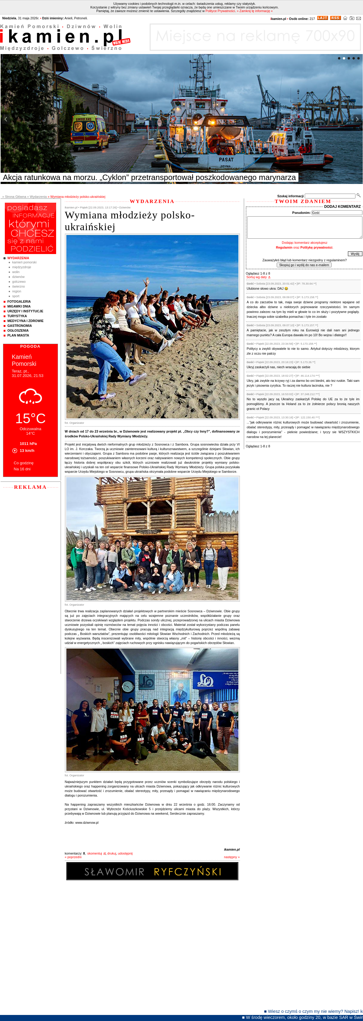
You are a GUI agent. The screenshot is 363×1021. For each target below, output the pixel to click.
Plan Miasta (18, 335)
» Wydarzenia (37, 196)
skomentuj (94, 853)
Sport (16, 296)
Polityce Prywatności (220, 11)
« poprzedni (73, 857)
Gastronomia (20, 325)
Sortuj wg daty (257, 277)
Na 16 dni (22, 469)
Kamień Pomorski (24, 262)
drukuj (111, 853)
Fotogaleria (19, 301)
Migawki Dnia (19, 306)
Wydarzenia (18, 258)
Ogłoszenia (18, 330)
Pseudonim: (301, 212)
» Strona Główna (14, 196)
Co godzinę (24, 463)
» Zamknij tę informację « (255, 11)
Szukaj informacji (290, 196)
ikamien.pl (232, 849)
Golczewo (19, 281)
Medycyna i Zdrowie (26, 321)
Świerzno (18, 286)
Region (16, 291)
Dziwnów (18, 277)
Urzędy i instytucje (25, 311)
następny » (232, 857)
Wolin (16, 272)
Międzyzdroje (21, 267)
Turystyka (17, 316)
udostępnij (125, 853)
